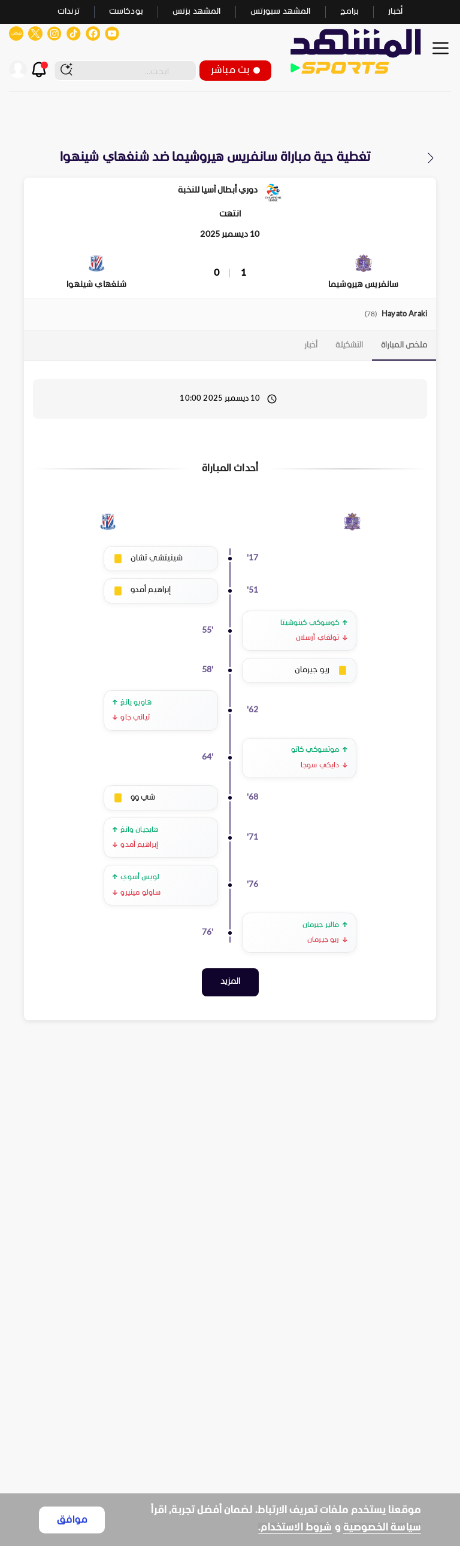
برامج (349, 12)
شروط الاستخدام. (295, 1528)
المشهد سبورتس (280, 12)
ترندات (69, 12)
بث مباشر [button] (235, 70)
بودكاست (126, 12)
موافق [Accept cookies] (72, 1519)
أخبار (395, 12)
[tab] (404, 346)
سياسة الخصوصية (382, 1528)
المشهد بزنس (196, 12)
